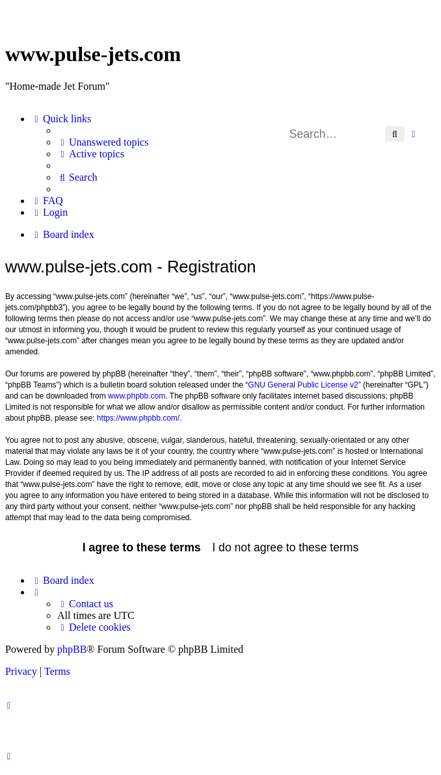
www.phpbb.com (136, 396)
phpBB (72, 649)
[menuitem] (102, 142)
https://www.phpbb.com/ (138, 418)
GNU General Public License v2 (303, 384)
